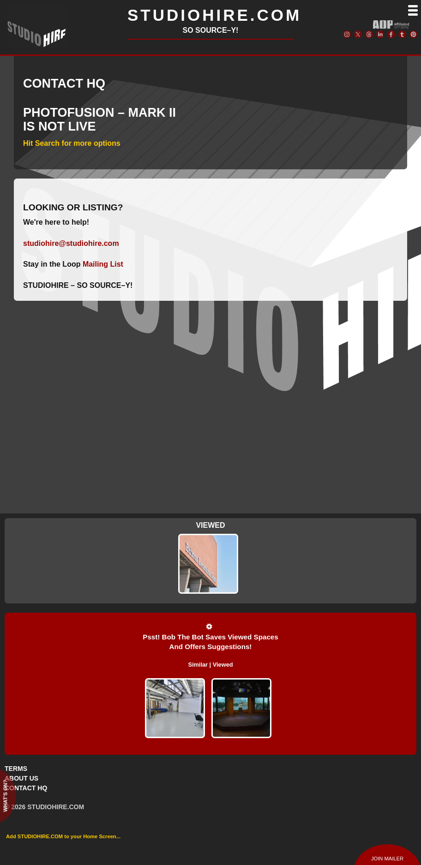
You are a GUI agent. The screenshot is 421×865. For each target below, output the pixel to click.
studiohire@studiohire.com (71, 243)
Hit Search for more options (71, 143)
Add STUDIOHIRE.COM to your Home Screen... (63, 836)
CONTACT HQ (26, 788)
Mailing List (103, 264)
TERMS (16, 768)
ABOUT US (21, 778)
